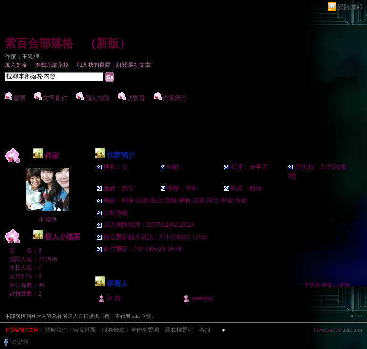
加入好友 (16, 65)
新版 (107, 43)
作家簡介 (175, 98)
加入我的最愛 (93, 65)
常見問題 (84, 330)
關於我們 (56, 330)
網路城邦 (349, 7)
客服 (205, 330)
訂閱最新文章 (133, 65)
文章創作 (55, 98)
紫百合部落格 (39, 43)
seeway (202, 298)
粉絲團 (21, 341)
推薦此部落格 (52, 65)
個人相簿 (97, 98)
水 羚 (114, 298)
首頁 (19, 98)
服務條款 (113, 330)
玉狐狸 (47, 219)
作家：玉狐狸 (22, 56)
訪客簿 (136, 98)
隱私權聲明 (179, 330)
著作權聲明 (145, 330)
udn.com (352, 330)
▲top (355, 315)
